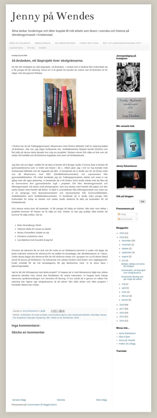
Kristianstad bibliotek (81, 315)
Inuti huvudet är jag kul (57, 315)
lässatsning (40, 318)
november (126, 244)
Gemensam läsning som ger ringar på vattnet (132, 277)
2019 (122, 237)
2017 (122, 309)
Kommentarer (125, 219)
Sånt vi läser (124, 337)
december (126, 240)
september (127, 252)
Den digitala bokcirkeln (65, 43)
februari (125, 296)
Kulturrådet (94, 315)
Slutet (76, 318)
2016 (122, 313)
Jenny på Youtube (127, 340)
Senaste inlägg (19, 400)
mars (124, 292)
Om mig (30, 48)
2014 (122, 321)
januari (125, 300)
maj (124, 284)
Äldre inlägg (101, 400)
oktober (125, 248)
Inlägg (122, 214)
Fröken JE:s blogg (127, 344)
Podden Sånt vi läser (89, 43)
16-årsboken (25, 315)
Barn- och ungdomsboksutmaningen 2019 (122, 43)
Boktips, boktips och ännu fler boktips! (133, 265)
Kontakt (42, 48)
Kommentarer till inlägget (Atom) (42, 405)
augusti (125, 256)
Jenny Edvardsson (127, 333)
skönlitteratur (68, 318)
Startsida (61, 400)
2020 (122, 233)
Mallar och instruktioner (19, 43)
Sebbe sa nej (56, 318)
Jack (70, 315)
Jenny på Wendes (53, 15)
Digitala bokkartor (43, 43)
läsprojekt (31, 318)
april (124, 288)
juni (124, 260)
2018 (122, 305)
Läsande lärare (16, 48)
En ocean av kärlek (39, 315)
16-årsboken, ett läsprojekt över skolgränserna (133, 271)
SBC (48, 318)
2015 (122, 316)
